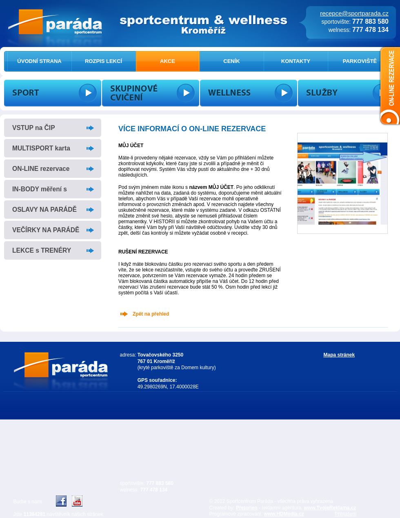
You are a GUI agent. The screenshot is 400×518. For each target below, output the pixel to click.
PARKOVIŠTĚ (360, 61)
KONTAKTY (295, 61)
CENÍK (231, 61)
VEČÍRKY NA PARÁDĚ (45, 229)
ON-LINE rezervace (40, 168)
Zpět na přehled (151, 314)
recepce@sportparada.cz (354, 13)
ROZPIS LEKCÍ (103, 61)
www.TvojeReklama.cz (330, 508)
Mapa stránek (339, 355)
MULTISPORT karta (41, 148)
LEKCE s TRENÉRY (41, 250)
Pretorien (247, 508)
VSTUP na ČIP (33, 127)
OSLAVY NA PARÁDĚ (44, 209)
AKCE (167, 61)
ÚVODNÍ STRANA (39, 61)
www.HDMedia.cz (284, 514)
